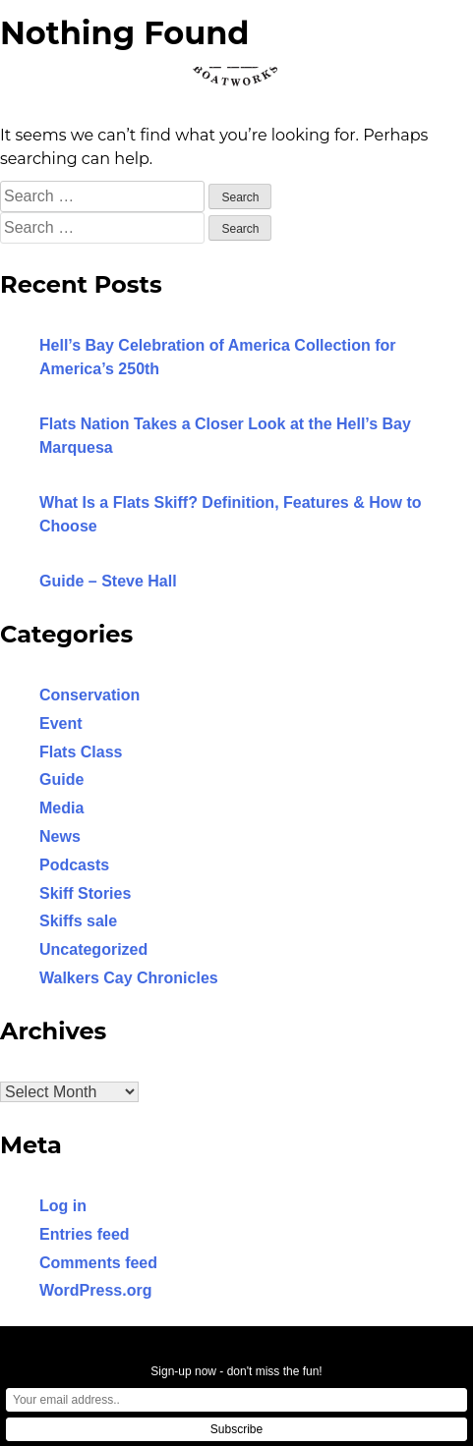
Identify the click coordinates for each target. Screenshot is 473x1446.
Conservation (89, 695)
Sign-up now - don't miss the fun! (236, 1371)
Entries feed (84, 1234)
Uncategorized (93, 949)
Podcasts (74, 865)
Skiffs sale (78, 921)
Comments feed (98, 1262)
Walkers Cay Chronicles (128, 978)
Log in (63, 1205)
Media (61, 808)
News (60, 836)
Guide (61, 779)
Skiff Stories (85, 893)
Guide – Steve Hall (108, 581)
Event (61, 723)
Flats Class (80, 752)
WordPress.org (95, 1290)
